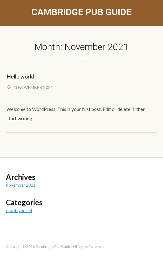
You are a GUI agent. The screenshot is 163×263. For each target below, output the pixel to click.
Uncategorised (19, 210)
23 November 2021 (32, 87)
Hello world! (21, 76)
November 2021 (21, 185)
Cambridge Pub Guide (81, 11)
